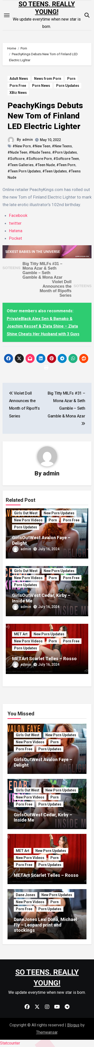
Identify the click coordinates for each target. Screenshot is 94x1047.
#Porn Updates (64, 152)
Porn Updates (67, 86)
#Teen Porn (65, 165)
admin (27, 140)
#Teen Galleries (21, 165)
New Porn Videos (28, 520)
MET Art (21, 634)
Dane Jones (25, 895)
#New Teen (41, 146)
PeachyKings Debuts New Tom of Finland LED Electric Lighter (45, 116)
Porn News (41, 86)
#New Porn (22, 146)
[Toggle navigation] (7, 15)
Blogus (73, 1025)
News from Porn (47, 79)
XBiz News (18, 93)
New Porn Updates (59, 513)
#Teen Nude (45, 165)
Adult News (19, 79)
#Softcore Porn (39, 159)
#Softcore (16, 159)
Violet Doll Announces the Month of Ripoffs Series (55, 288)
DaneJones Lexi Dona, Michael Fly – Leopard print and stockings (45, 925)
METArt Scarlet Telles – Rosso (44, 658)
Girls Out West (26, 513)
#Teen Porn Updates (24, 171)
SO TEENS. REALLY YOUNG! (47, 8)
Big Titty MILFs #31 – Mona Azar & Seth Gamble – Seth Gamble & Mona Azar (42, 270)
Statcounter (10, 1043)
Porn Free (18, 86)
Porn (71, 79)
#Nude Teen (17, 152)
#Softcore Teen (66, 159)
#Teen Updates (54, 171)
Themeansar (46, 1032)
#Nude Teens (40, 152)
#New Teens (62, 146)
